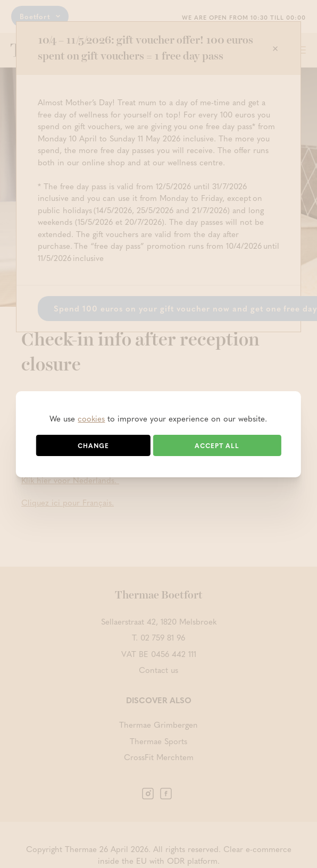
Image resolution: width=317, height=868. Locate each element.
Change (93, 445)
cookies (91, 418)
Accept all (217, 445)
